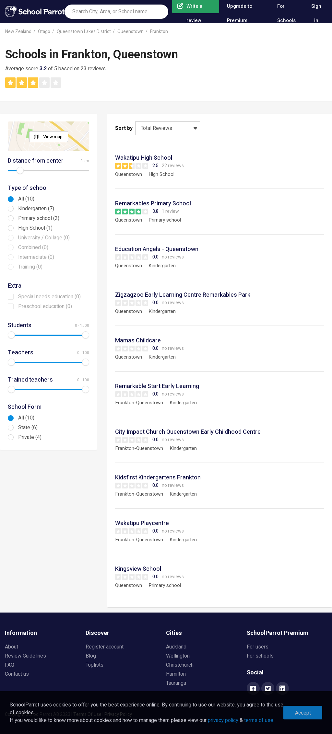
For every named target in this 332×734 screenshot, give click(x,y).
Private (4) (30, 437)
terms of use (258, 720)
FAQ (9, 665)
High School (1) (35, 228)
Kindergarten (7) (36, 208)
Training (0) (30, 267)
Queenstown (130, 31)
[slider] (20, 170)
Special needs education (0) (49, 297)
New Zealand (18, 31)
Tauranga (176, 683)
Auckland (176, 647)
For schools (260, 656)
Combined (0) (33, 247)
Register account (105, 647)
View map (53, 136)
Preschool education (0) (45, 306)
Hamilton (176, 674)
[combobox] (116, 12)
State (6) (28, 427)
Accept (303, 713)
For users (257, 647)
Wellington (178, 656)
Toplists (94, 665)
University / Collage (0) (44, 238)
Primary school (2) (38, 218)
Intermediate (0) (36, 257)
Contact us (17, 674)
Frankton (159, 31)
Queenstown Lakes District (84, 31)
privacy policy (223, 720)
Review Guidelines (25, 656)
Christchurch (180, 665)
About (11, 647)
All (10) (26, 199)
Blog (91, 656)
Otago (44, 31)
